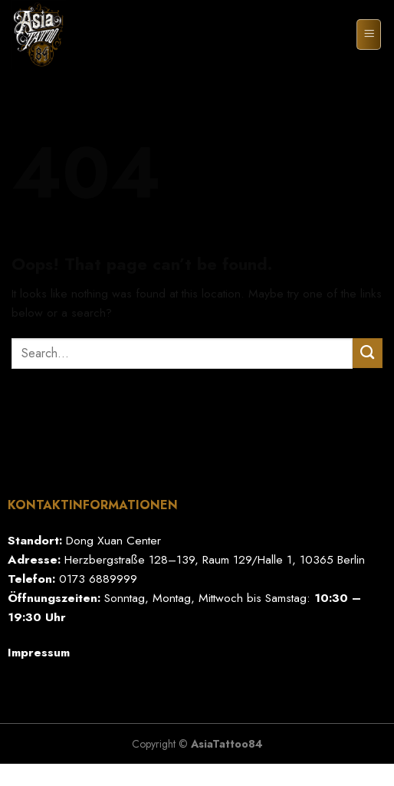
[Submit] (368, 353)
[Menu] (368, 34)
